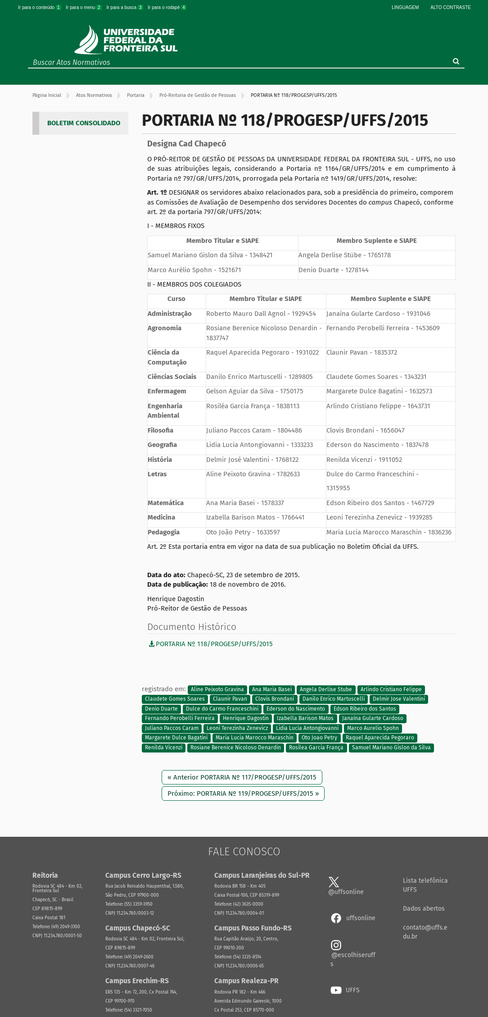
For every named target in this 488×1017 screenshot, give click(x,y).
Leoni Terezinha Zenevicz (237, 728)
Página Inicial (46, 95)
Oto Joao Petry (319, 738)
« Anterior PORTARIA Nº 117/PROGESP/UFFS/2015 (241, 777)
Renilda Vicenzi (163, 747)
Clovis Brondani (274, 699)
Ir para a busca (125, 7)
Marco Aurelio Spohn (373, 728)
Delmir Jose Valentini (399, 699)
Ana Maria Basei (272, 689)
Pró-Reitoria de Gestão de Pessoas (197, 95)
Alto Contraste (450, 7)
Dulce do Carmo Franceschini (222, 709)
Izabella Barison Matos (305, 719)
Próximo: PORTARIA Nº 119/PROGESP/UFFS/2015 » (243, 793)
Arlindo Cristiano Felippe (391, 689)
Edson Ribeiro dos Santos (365, 709)
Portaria (136, 95)
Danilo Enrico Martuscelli (334, 699)
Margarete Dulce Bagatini (176, 738)
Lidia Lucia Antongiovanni (307, 728)
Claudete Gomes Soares (175, 699)
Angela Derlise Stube (326, 689)
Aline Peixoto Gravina (217, 689)
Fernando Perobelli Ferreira (180, 719)
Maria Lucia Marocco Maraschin (255, 738)
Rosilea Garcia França (316, 747)
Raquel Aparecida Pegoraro (380, 738)
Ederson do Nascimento (296, 709)
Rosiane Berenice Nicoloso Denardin (235, 747)
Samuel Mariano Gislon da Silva (391, 747)
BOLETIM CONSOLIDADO (83, 123)
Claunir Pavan (230, 699)
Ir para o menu (84, 7)
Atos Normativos (94, 95)
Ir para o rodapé (167, 7)
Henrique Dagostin (246, 719)
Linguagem (405, 7)
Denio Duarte (161, 709)
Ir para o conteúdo (40, 7)
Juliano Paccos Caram (172, 728)
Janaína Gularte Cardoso (372, 719)
